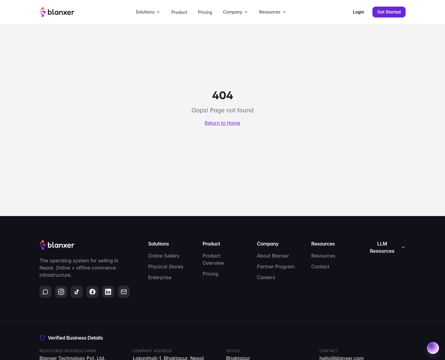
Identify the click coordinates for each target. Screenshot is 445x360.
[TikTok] (77, 292)
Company (235, 11)
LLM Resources (388, 247)
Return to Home (222, 123)
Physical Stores (165, 267)
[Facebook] (92, 292)
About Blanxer (273, 256)
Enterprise (159, 277)
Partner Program (276, 267)
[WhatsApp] (45, 292)
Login (358, 11)
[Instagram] (61, 292)
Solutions (148, 11)
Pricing (205, 12)
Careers (266, 277)
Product (179, 12)
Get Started (389, 11)
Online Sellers (163, 256)
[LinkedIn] (108, 292)
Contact (320, 267)
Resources (273, 11)
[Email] (124, 292)
